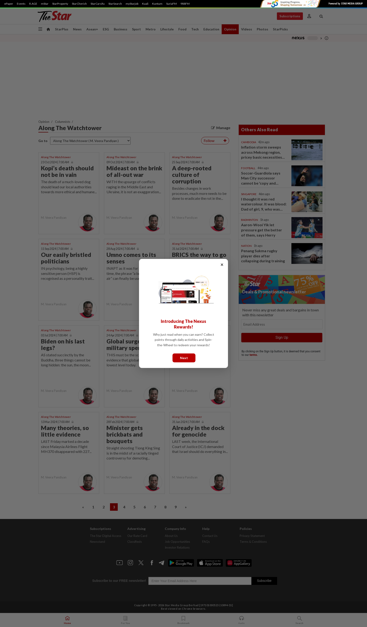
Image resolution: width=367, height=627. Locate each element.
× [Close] (222, 264)
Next (184, 358)
